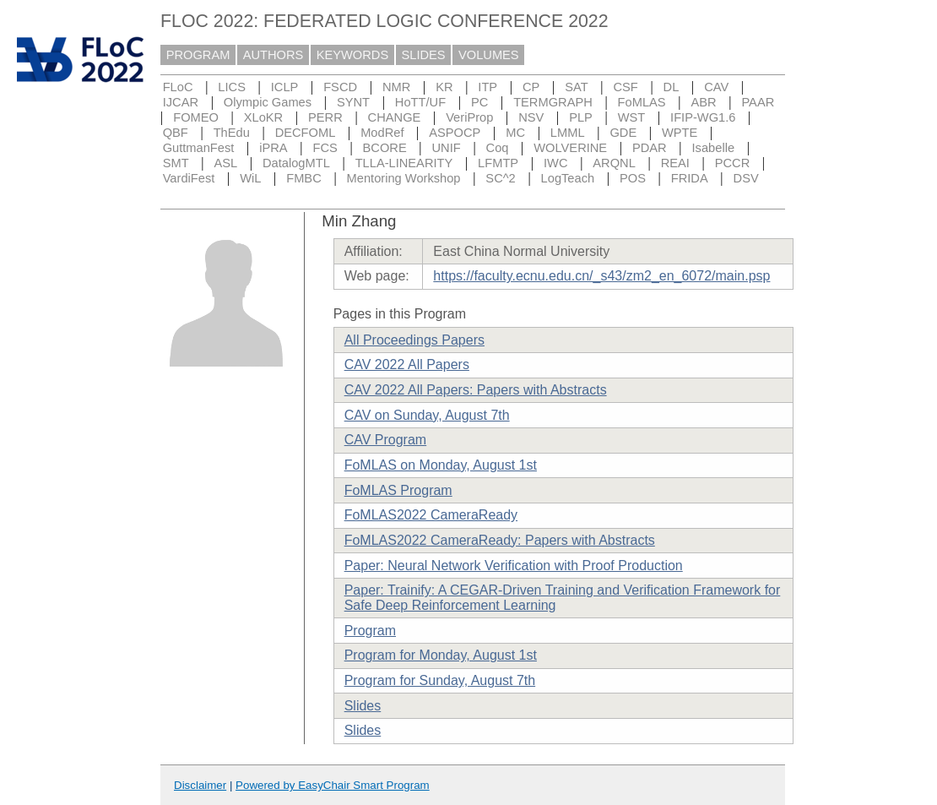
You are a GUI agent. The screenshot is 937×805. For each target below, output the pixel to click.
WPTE (679, 132)
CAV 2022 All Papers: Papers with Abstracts (475, 390)
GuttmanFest (199, 148)
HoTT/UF (420, 102)
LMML (567, 132)
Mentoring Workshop (404, 178)
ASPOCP (454, 132)
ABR (703, 102)
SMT (176, 163)
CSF (625, 87)
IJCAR (180, 102)
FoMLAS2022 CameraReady (430, 515)
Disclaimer (200, 785)
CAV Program (385, 439)
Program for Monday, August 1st (440, 655)
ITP (487, 87)
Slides (363, 706)
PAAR (757, 102)
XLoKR (263, 117)
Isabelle (713, 148)
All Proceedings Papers (414, 340)
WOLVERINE (570, 148)
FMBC (304, 178)
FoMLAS (642, 102)
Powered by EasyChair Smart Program (333, 785)
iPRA (273, 148)
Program (370, 630)
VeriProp (469, 117)
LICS (232, 87)
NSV (531, 117)
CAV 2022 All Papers (406, 364)
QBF (175, 132)
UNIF (446, 148)
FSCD (340, 87)
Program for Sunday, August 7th (440, 680)
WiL (250, 178)
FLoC (178, 87)
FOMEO (196, 117)
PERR (325, 117)
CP (531, 87)
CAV (716, 87)
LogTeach (568, 178)
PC (479, 102)
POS (633, 178)
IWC (556, 163)
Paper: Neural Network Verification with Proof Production (513, 565)
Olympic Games (267, 102)
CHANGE (394, 117)
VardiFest (189, 178)
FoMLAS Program (398, 490)
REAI (675, 163)
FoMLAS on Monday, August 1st (440, 465)
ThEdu (232, 132)
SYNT (353, 102)
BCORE (385, 148)
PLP (581, 117)
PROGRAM (198, 55)
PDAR (649, 148)
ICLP (285, 87)
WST (632, 117)
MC (515, 132)
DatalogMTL (296, 163)
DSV (746, 178)
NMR (396, 87)
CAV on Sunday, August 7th (427, 415)
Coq (497, 148)
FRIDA (689, 178)
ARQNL (614, 163)
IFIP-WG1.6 (702, 117)
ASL (225, 163)
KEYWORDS (353, 55)
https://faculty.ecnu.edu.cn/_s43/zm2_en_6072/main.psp (601, 276)
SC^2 (500, 178)
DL (671, 87)
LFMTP (498, 163)
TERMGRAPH (553, 102)
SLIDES (424, 55)
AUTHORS (273, 55)
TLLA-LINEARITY (404, 163)
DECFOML (305, 132)
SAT (576, 87)
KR (444, 87)
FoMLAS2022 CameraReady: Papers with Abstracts (499, 540)
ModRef (382, 132)
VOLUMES (488, 55)
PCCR (732, 163)
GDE (622, 132)
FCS (324, 148)
